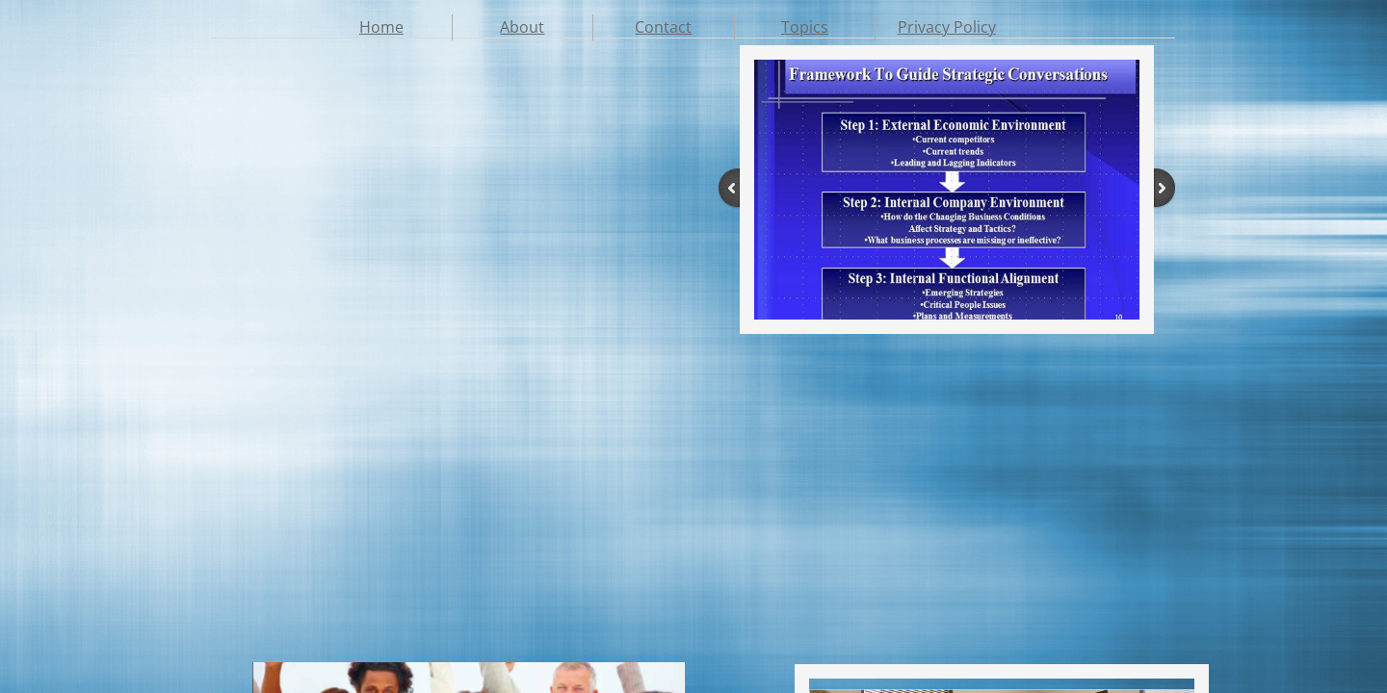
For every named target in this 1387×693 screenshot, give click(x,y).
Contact (663, 27)
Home (381, 27)
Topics (804, 27)
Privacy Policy (947, 27)
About (522, 27)
